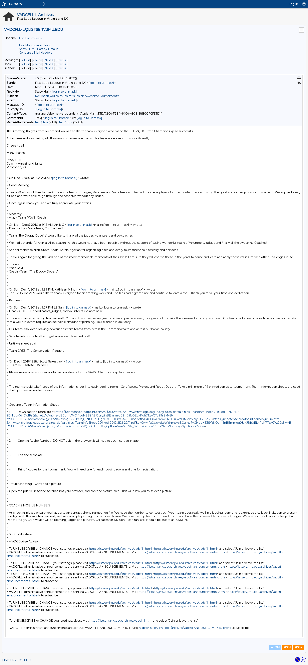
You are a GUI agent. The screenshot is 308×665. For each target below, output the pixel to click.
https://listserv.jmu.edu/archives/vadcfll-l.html (120, 548)
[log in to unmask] (101, 83)
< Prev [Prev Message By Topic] (37, 64)
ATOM (275, 647)
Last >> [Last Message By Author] (62, 68)
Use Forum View (30, 38)
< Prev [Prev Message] (37, 60)
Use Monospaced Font (35, 45)
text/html (65, 122)
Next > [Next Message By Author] (49, 68)
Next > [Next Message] (49, 60)
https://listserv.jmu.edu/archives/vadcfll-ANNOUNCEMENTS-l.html (185, 628)
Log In (293, 4)
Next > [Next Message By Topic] (49, 64)
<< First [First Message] (25, 60)
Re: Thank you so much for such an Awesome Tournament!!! (77, 96)
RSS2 (298, 647)
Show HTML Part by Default (38, 49)
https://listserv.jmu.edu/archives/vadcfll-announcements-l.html (181, 552)
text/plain (41, 122)
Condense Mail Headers (35, 52)
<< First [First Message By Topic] (25, 64)
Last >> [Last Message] (62, 60)
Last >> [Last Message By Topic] (62, 64)
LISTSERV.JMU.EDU (16, 660)
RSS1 (287, 647)
